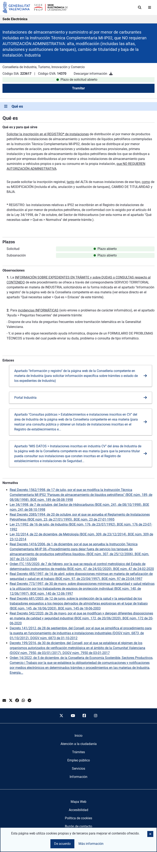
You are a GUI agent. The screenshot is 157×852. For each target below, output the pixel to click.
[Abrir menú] (150, 7)
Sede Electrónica (14, 19)
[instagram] (96, 716)
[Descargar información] (111, 74)
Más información (90, 844)
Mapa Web (78, 802)
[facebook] (84, 716)
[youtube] (73, 716)
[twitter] (61, 716)
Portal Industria (25, 398)
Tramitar (78, 88)
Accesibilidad (78, 810)
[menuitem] (78, 736)
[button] (150, 834)
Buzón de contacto (78, 826)
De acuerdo (62, 844)
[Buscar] (140, 7)
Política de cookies (78, 818)
